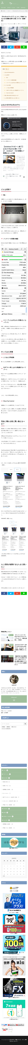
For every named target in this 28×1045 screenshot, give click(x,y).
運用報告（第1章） (8, 789)
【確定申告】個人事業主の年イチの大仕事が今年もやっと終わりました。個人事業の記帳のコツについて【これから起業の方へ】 (21, 660)
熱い (6, 77)
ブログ (8, 11)
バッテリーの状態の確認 (10, 80)
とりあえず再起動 (9, 88)
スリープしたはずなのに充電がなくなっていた (14, 83)
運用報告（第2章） (8, 824)
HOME (3, 11)
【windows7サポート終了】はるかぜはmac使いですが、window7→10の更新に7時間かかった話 (21, 648)
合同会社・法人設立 (11, 7)
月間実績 (3, 726)
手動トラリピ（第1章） (9, 805)
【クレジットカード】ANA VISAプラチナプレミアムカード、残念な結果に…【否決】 (21, 637)
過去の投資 (6, 778)
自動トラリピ (7, 785)
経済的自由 (23, 7)
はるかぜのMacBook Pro (8, 72)
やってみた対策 (6, 85)
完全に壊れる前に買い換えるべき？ (10, 95)
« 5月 (4, 876)
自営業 (18, 7)
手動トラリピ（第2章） (9, 828)
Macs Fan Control (8, 93)
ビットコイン (7, 793)
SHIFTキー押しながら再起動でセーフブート (14, 90)
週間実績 (8, 726)
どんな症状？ (6, 75)
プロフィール (7, 774)
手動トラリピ (14, 726)
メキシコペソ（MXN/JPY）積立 (10, 801)
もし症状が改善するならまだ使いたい (11, 98)
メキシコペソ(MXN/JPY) (6, 728)
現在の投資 (3, 7)
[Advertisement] (14, 612)
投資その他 (6, 782)
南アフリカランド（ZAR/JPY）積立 (11, 797)
